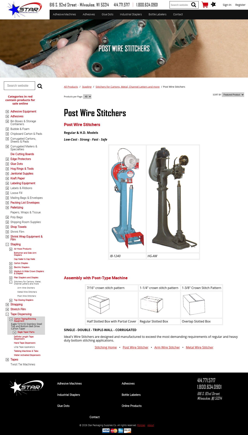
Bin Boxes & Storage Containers (23, 122)
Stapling (15, 244)
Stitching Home (106, 347)
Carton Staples (21, 263)
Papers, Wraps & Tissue (25, 212)
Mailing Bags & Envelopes (26, 198)
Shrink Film (17, 231)
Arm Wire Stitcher (167, 347)
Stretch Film (18, 309)
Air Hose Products (22, 248)
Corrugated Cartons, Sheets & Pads (23, 140)
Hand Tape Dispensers (24, 342)
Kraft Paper (17, 178)
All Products (71, 86)
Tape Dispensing (20, 314)
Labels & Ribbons (21, 188)
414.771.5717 (206, 380)
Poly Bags (16, 217)
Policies (141, 425)
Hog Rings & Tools (22, 168)
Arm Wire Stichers (26, 287)
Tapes (14, 359)
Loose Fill (16, 193)
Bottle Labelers (157, 14)
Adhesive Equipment (23, 111)
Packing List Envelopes (25, 202)
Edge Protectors (20, 159)
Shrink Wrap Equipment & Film (26, 237)
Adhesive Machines (64, 14)
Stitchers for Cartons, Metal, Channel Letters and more (27, 282)
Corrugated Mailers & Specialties (23, 147)
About (150, 425)
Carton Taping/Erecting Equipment (25, 319)
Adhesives (89, 14)
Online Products (132, 406)
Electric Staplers (21, 267)
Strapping (16, 304)
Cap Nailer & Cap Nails (24, 259)
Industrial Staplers (131, 14)
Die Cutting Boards (22, 154)
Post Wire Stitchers (26, 295)
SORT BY (217, 94)
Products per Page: (73, 96)
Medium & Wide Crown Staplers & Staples (29, 272)
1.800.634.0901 (209, 387)
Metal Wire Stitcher (199, 347)
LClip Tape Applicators (24, 346)
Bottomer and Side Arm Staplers (25, 253)
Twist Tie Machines (22, 364)
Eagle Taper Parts (26, 331)
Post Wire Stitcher (135, 347)
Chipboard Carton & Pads (26, 134)
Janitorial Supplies (21, 173)
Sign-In (227, 5)
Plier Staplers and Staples (26, 277)
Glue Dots (107, 14)
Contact (178, 14)
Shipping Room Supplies (25, 222)
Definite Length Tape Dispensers (24, 337)
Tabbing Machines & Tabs (26, 350)
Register (240, 5)
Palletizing (16, 207)
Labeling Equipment (22, 183)
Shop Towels (18, 227)
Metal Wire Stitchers (27, 291)
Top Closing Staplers (23, 299)
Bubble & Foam (19, 129)
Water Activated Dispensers (27, 355)
